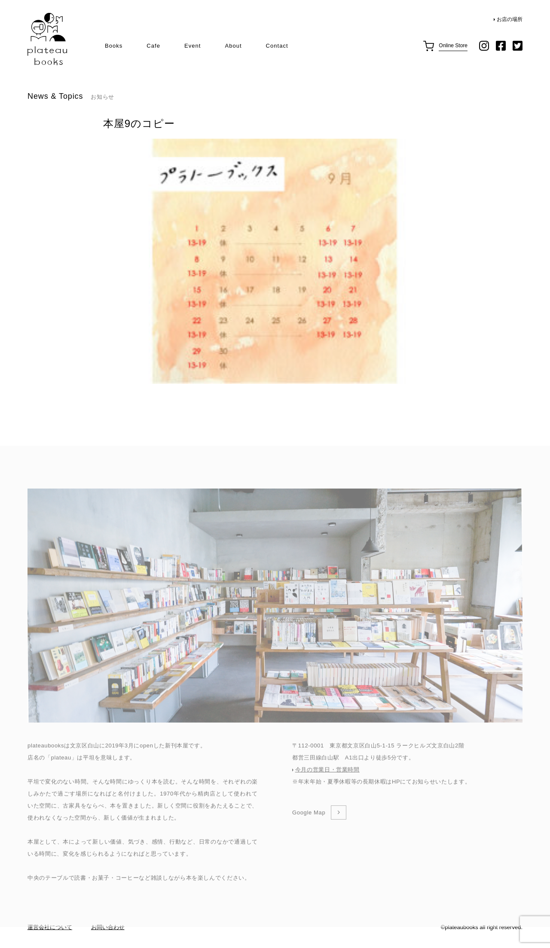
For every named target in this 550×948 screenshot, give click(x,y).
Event (192, 46)
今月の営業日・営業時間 (327, 785)
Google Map (308, 828)
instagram (484, 46)
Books (113, 46)
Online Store (453, 46)
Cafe (153, 46)
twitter (517, 46)
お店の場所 (509, 19)
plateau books (47, 39)
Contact (277, 46)
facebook (501, 46)
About (233, 46)
